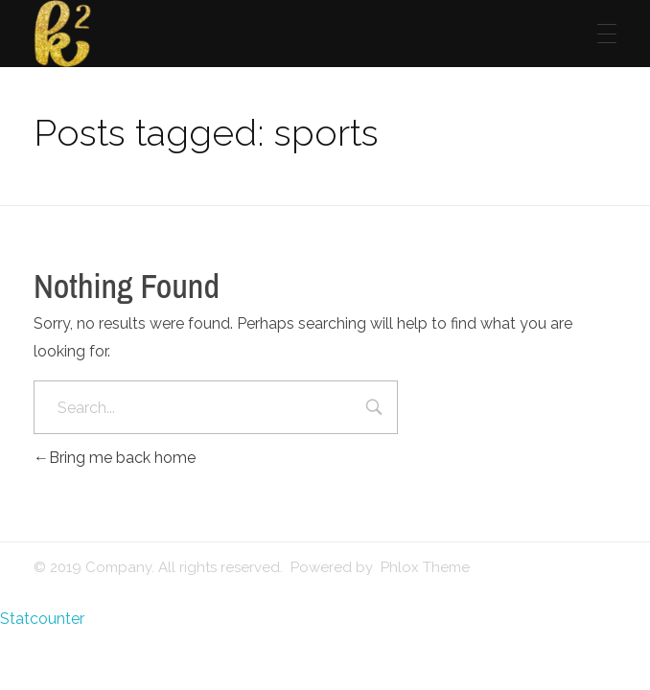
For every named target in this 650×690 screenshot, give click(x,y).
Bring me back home (115, 457)
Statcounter (42, 619)
